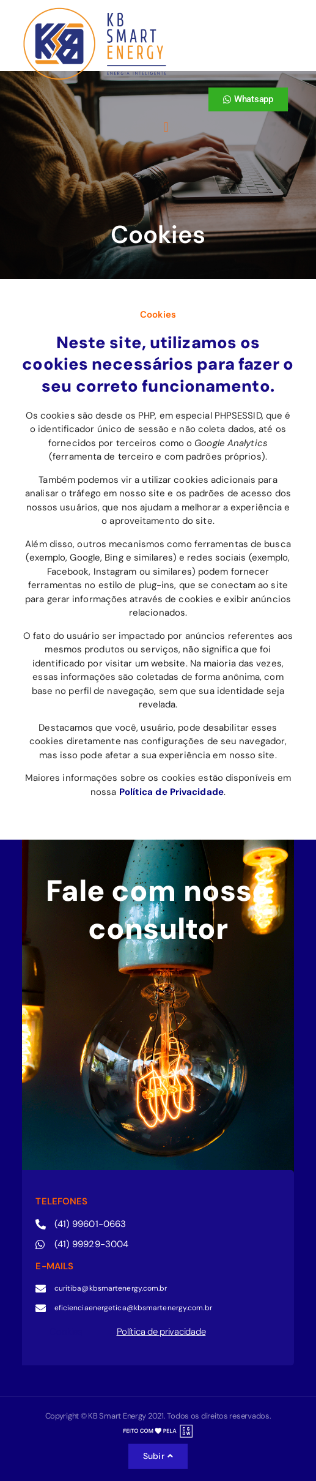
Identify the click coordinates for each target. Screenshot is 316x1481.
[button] (166, 128)
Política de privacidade (161, 1332)
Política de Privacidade (171, 792)
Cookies (65, 1332)
